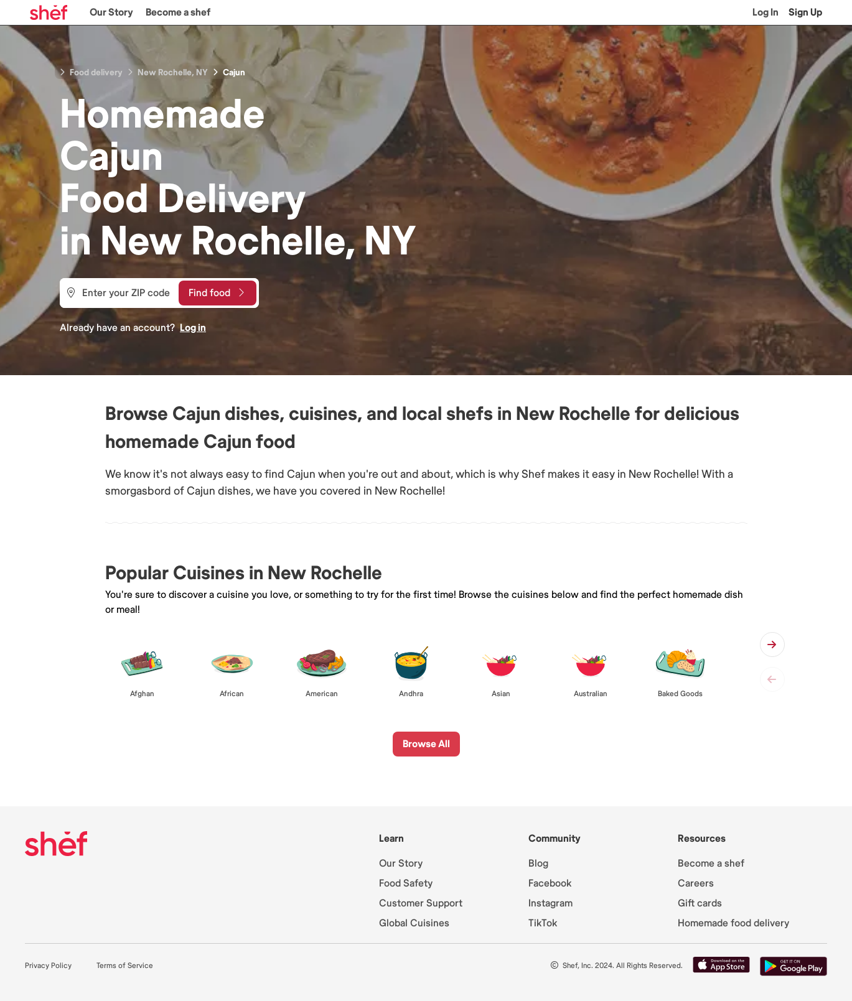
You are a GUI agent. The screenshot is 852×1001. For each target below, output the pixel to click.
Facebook (549, 883)
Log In (765, 12)
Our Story (111, 12)
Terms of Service (124, 966)
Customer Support (420, 903)
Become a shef (178, 12)
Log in (193, 328)
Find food (216, 293)
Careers (696, 883)
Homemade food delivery (733, 923)
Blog (538, 863)
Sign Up (805, 12)
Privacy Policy (48, 966)
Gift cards (700, 903)
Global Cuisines (414, 923)
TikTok (542, 923)
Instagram (550, 903)
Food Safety (406, 883)
